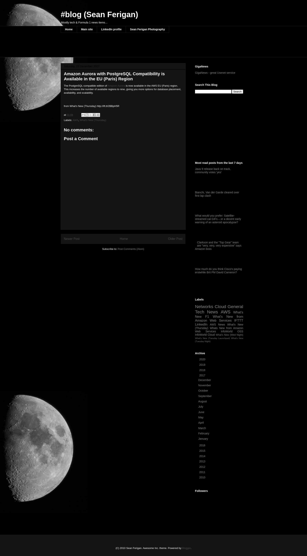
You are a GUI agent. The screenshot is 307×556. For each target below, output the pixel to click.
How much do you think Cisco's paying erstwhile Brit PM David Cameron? (218, 270)
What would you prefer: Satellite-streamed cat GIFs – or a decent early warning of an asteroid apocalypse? (218, 219)
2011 (202, 472)
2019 (202, 364)
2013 (202, 461)
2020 (202, 359)
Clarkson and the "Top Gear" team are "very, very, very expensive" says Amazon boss (218, 246)
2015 (202, 450)
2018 (202, 370)
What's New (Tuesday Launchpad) (212, 338)
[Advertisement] (132, 47)
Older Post (175, 238)
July (201, 406)
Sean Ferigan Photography (147, 29)
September (205, 396)
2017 (202, 375)
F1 (207, 316)
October (203, 390)
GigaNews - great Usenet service (215, 72)
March (202, 428)
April (201, 422)
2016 (202, 445)
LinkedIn (201, 324)
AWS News (217, 324)
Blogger (186, 548)
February (204, 433)
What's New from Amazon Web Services (219, 318)
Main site (87, 29)
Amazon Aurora (116, 85)
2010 (202, 477)
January (203, 438)
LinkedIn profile (111, 29)
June (201, 412)
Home (69, 29)
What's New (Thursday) (93, 120)
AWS (75, 120)
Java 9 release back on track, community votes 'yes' (213, 170)
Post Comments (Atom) (131, 249)
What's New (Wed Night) (229, 335)
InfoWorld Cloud (205, 334)
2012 (202, 466)
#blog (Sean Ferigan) (99, 14)
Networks (204, 306)
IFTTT (238, 320)
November (205, 385)
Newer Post (72, 238)
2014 (202, 456)
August (203, 401)
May (201, 417)
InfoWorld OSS (232, 331)
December (205, 380)
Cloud (220, 306)
